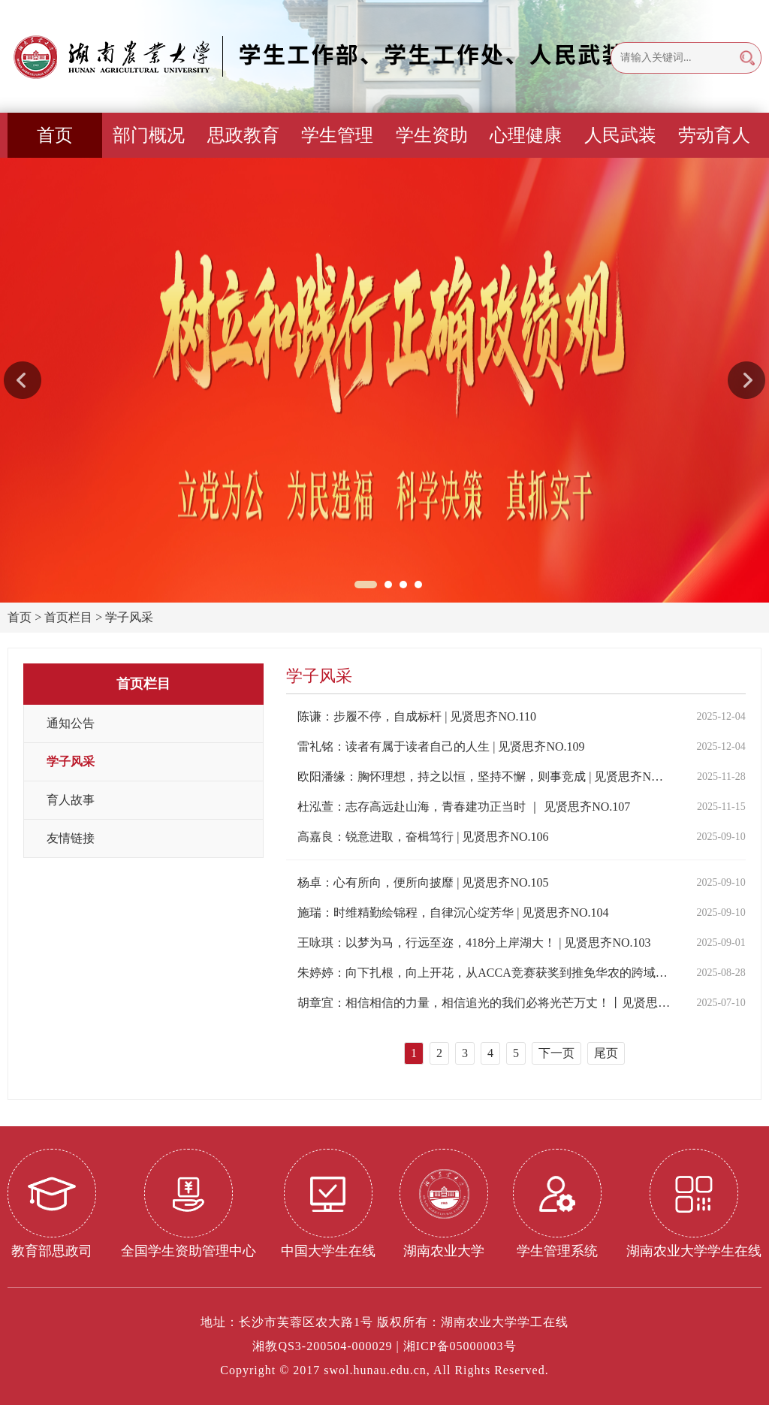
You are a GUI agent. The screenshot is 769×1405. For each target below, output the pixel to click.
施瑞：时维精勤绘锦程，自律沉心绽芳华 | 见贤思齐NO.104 (452, 912)
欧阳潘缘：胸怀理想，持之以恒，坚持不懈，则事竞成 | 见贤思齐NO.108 (484, 776)
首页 (55, 135)
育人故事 (71, 799)
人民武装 (620, 135)
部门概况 (149, 135)
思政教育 (243, 135)
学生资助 (432, 135)
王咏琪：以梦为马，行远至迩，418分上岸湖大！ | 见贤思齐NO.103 (473, 942)
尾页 (606, 1053)
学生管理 (337, 135)
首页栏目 (68, 617)
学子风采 (129, 617)
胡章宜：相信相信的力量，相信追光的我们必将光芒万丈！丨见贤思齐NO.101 (484, 1002)
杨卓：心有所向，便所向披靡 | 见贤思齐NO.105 (422, 882)
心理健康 (526, 135)
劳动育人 (714, 135)
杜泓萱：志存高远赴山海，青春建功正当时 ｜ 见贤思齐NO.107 (463, 806)
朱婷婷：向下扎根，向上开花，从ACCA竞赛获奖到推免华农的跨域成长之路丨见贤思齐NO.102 (484, 972)
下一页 (556, 1053)
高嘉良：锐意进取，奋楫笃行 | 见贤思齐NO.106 (422, 836)
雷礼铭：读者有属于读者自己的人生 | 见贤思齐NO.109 (440, 746)
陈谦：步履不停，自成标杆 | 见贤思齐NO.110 (416, 716)
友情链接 (71, 838)
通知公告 (71, 723)
